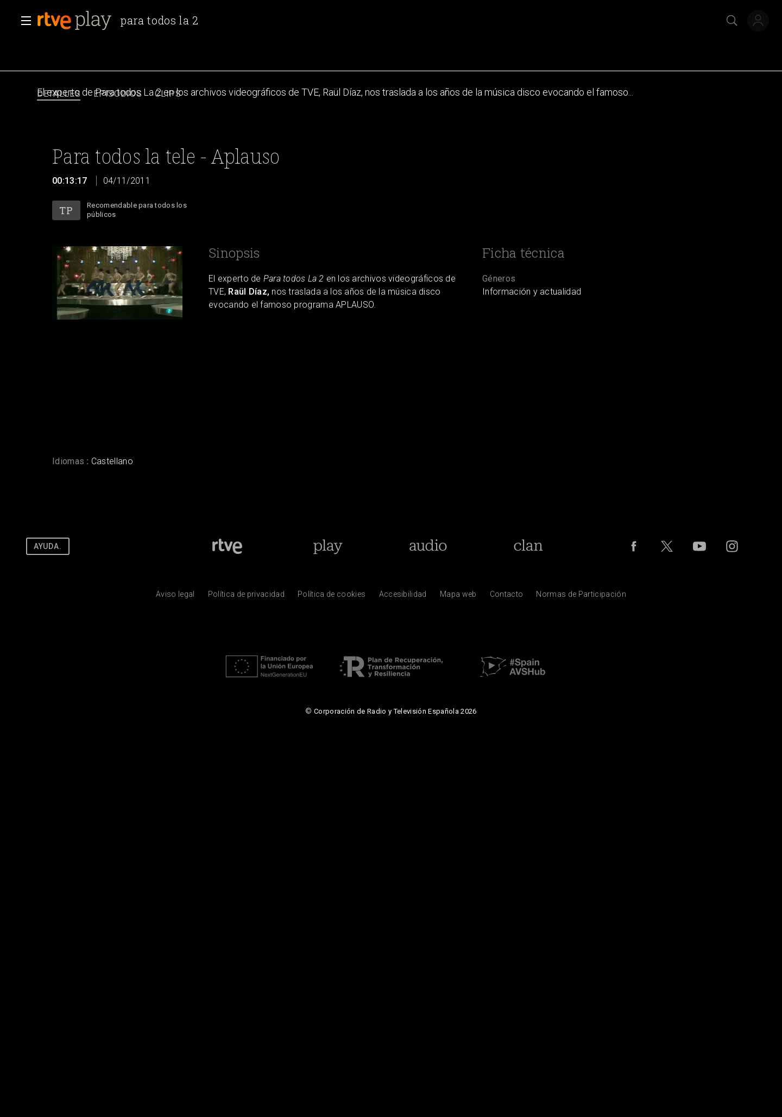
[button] (23, 21)
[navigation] (391, 94)
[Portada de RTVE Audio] (428, 546)
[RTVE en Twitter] (667, 546)
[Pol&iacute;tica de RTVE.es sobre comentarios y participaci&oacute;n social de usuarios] (581, 597)
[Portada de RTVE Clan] (528, 546)
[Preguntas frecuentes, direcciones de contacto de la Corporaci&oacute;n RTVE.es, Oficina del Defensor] (507, 597)
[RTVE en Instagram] (732, 546)
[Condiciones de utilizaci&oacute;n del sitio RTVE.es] (175, 597)
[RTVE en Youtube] (699, 546)
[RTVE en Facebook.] (633, 546)
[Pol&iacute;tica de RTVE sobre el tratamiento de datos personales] (246, 597)
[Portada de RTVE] (227, 546)
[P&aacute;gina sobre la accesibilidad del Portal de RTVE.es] (403, 597)
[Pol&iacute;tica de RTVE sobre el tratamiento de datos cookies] (331, 597)
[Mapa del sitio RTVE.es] (458, 597)
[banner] (122, 21)
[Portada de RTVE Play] (327, 546)
